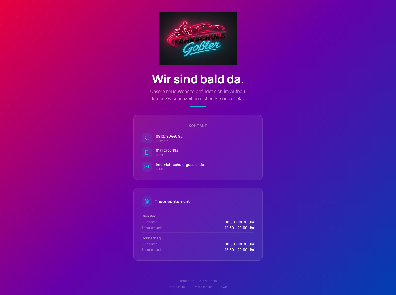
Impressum (177, 287)
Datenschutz (203, 287)
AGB (224, 287)
